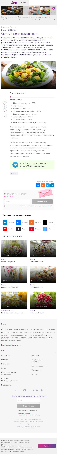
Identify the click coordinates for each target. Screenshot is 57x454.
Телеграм (8, 222)
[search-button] (47, 2)
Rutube (48, 222)
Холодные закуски (7, 310)
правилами (47, 206)
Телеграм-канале (35, 166)
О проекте (5, 355)
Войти (51, 2)
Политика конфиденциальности (10, 379)
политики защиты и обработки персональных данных (17, 450)
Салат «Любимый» (37, 313)
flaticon (33, 428)
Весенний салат (36, 287)
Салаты (14, 173)
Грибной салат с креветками (13, 313)
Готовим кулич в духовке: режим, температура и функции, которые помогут (42, 18)
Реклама (4, 359)
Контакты (5, 364)
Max (47, 229)
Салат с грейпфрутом (10, 287)
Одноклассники (35, 222)
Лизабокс (35, 355)
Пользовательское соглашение (8, 373)
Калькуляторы (37, 366)
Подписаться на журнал (10, 345)
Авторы (4, 368)
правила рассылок (34, 415)
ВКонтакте (22, 222)
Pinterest (35, 229)
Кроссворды (36, 370)
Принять (47, 446)
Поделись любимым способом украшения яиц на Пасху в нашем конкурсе (14, 18)
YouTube (8, 229)
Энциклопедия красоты (37, 360)
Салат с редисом (8, 262)
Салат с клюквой (36, 262)
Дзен (20, 229)
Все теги (35, 374)
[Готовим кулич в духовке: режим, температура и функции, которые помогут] (42, 10)
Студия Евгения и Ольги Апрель (32, 426)
